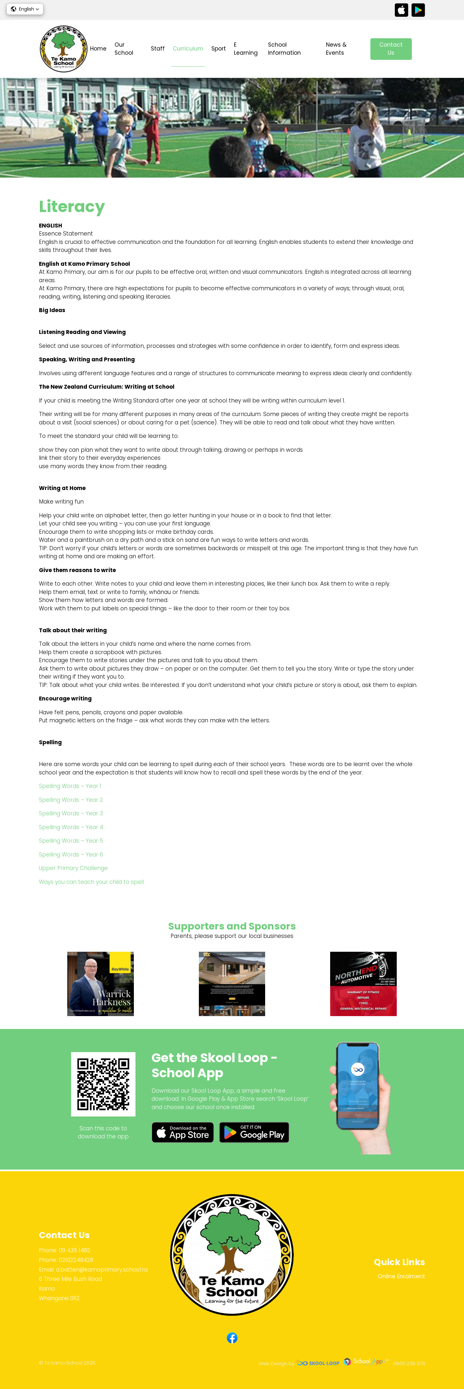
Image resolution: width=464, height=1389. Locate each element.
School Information (284, 49)
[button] (25, 9)
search (421, 49)
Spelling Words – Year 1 (70, 787)
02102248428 (76, 1260)
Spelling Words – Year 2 (71, 800)
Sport (218, 48)
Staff (158, 48)
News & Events (336, 49)
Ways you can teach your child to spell (91, 882)
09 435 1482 (74, 1250)
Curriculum (188, 48)
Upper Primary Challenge (73, 869)
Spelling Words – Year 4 (71, 828)
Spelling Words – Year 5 (71, 842)
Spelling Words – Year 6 (71, 855)
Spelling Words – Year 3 (71, 814)
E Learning (246, 49)
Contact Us (391, 49)
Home (98, 48)
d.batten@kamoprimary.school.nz (102, 1269)
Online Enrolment (401, 1276)
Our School (124, 49)
